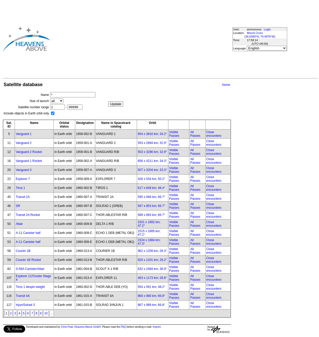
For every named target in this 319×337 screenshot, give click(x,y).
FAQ (123, 326)
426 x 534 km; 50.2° (151, 179)
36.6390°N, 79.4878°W (259, 36)
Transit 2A (23, 197)
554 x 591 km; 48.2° (151, 287)
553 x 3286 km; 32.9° (152, 152)
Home (226, 85)
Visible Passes (174, 134)
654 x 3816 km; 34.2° (152, 134)
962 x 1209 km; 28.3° (152, 251)
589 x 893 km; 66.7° (151, 215)
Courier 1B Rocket (28, 260)
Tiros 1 (20, 188)
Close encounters (213, 134)
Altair (19, 224)
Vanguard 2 (23, 143)
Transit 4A (23, 296)
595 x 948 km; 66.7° (151, 197)
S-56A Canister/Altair (30, 269)
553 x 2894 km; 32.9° (152, 143)
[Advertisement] (128, 39)
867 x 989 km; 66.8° (151, 305)
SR (18, 206)
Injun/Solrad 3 (25, 305)
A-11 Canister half (28, 233)
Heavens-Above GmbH (87, 326)
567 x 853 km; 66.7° (151, 206)
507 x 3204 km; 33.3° (152, 170)
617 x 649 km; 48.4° (151, 188)
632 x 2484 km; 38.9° (152, 269)
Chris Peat (67, 326)
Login (267, 29)
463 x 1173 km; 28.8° (152, 278)
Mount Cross (255, 32)
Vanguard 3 (23, 170)
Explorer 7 (23, 179)
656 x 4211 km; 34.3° (152, 161)
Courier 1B (23, 251)
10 (45, 313)
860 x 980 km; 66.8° (151, 296)
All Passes (195, 134)
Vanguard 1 (23, 134)
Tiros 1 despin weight (30, 287)
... (51, 313)
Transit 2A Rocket (28, 215)
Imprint (157, 326)
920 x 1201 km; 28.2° (152, 260)
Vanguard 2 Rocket (29, 152)
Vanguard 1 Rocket (29, 161)
